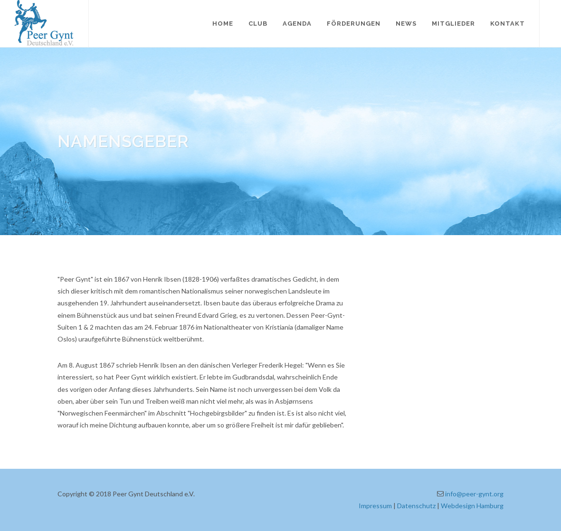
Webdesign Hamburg (472, 506)
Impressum (375, 506)
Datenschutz (416, 506)
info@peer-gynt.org (474, 494)
